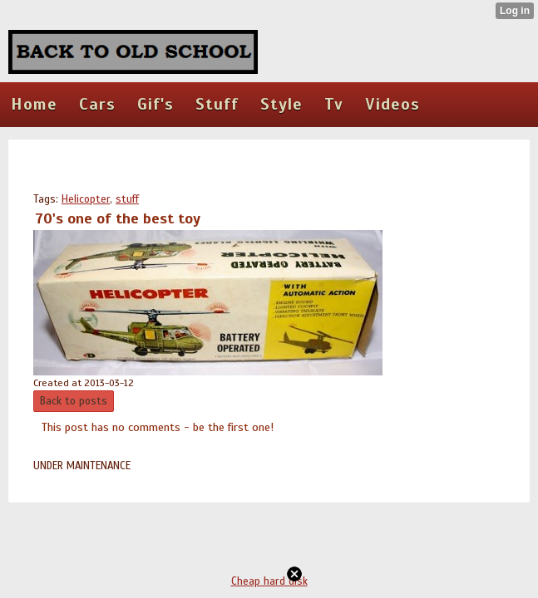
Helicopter (86, 199)
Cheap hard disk (269, 581)
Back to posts (73, 401)
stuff (127, 199)
